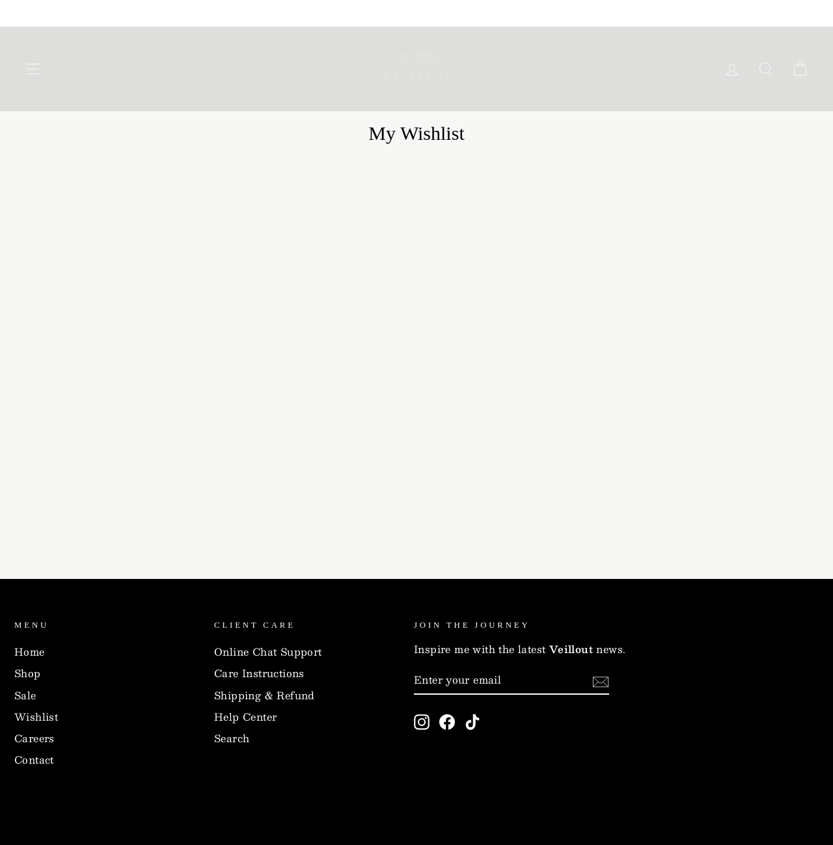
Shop (27, 673)
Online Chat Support (268, 651)
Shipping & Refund (264, 695)
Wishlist (36, 716)
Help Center (245, 716)
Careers (34, 738)
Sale (25, 695)
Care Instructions (259, 673)
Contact (34, 759)
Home (29, 651)
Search (231, 738)
